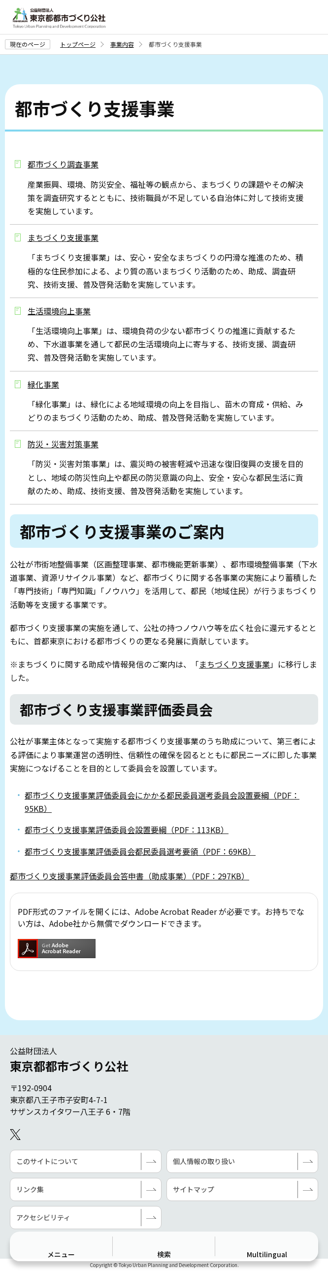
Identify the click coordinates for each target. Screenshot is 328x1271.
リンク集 (30, 1189)
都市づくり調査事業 (63, 164)
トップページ (78, 44)
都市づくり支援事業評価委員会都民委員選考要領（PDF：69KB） (140, 851)
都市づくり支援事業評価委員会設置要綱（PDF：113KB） (127, 830)
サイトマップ (193, 1189)
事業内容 (122, 44)
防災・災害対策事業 (63, 444)
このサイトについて (47, 1161)
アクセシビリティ (43, 1217)
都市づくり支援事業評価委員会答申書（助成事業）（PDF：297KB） (129, 876)
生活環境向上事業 (59, 311)
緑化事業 (43, 384)
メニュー (61, 1254)
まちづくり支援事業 (63, 237)
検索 (164, 1254)
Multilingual (267, 1254)
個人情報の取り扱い (204, 1161)
